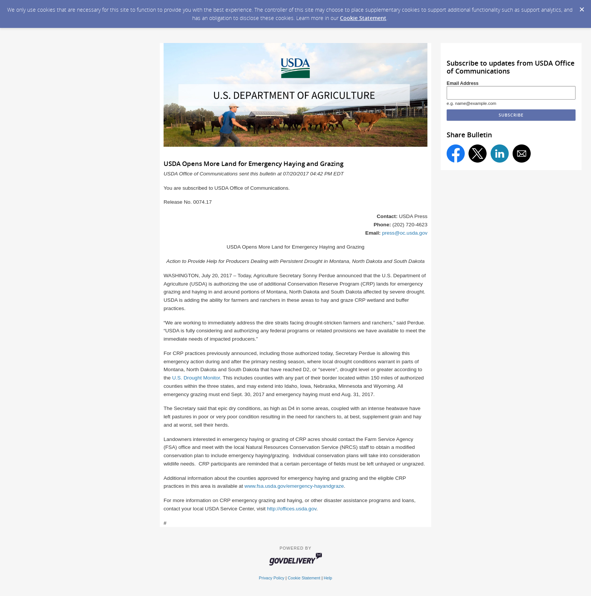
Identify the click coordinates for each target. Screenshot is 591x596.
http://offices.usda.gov (291, 509)
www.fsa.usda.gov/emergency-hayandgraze (294, 486)
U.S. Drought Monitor (196, 378)
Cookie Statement (363, 18)
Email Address (463, 83)
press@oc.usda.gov (404, 233)
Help (328, 578)
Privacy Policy (272, 578)
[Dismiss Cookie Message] (581, 7)
